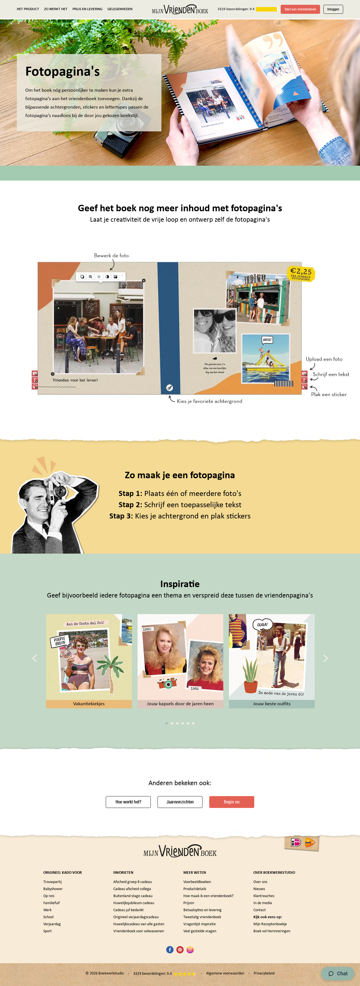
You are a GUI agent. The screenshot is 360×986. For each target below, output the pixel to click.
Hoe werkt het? (128, 802)
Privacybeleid (264, 973)
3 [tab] (177, 723)
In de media (262, 903)
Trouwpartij (52, 882)
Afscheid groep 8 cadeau (132, 882)
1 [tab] (166, 723)
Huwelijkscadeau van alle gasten (138, 924)
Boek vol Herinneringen (271, 931)
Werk (47, 910)
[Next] (325, 658)
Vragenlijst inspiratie (199, 924)
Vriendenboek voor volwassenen (138, 931)
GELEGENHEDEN (119, 9)
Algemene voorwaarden (225, 973)
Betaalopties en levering (202, 910)
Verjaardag (52, 924)
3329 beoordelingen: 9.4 (236, 9)
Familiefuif (51, 903)
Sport (47, 931)
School (48, 917)
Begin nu (232, 802)
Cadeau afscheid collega (132, 889)
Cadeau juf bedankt (128, 910)
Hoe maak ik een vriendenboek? (208, 896)
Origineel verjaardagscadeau (136, 917)
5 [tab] (188, 723)
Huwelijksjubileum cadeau (133, 903)
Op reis (48, 896)
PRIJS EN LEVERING (87, 9)
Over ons (260, 882)
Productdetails (194, 889)
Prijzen (188, 903)
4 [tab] (182, 723)
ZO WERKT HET (56, 9)
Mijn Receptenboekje (270, 924)
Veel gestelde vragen (199, 931)
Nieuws (259, 889)
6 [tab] (193, 723)
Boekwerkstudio (111, 973)
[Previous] (34, 658)
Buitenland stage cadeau (132, 896)
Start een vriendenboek (300, 9)
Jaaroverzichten (180, 802)
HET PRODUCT (28, 9)
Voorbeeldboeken (197, 882)
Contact (259, 910)
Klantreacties (263, 896)
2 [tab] (172, 723)
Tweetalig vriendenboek (202, 917)
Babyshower (53, 889)
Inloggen (333, 9)
